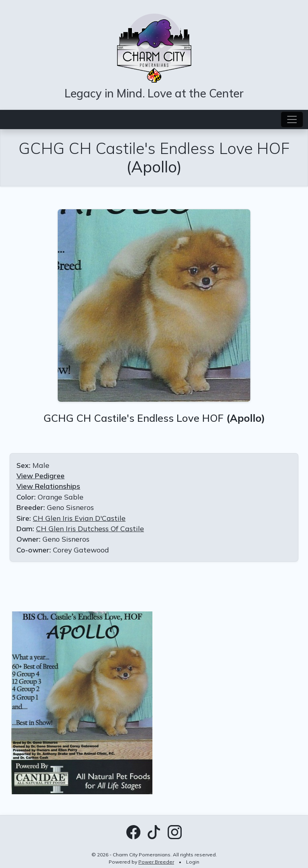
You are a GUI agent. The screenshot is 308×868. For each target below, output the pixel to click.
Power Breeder (156, 862)
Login (192, 862)
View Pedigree (40, 475)
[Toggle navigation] (292, 119)
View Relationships (48, 486)
